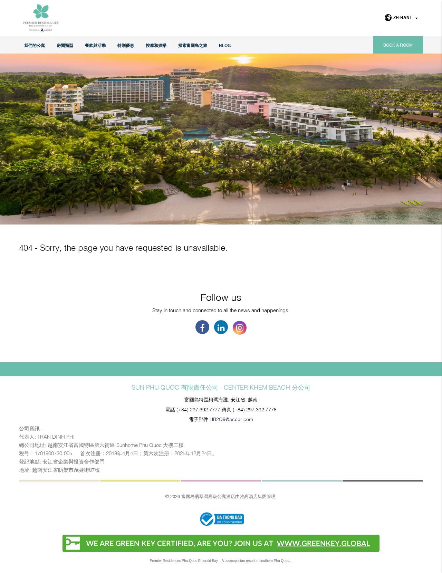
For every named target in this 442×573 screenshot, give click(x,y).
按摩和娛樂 (156, 45)
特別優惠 (125, 45)
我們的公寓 (34, 45)
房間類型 (65, 45)
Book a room (398, 45)
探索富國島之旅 (192, 45)
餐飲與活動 (95, 45)
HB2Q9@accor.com (231, 419)
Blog (225, 45)
